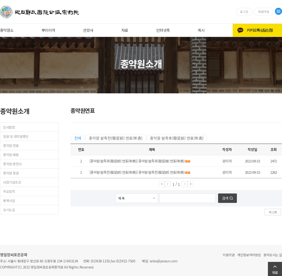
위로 (275, 272)
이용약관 (229, 254)
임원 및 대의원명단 (15, 136)
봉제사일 (9, 200)
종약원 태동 (11, 154)
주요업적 (9, 191)
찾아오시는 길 (272, 254)
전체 (77, 138)
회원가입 (263, 11)
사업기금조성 (12, 182)
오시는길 (9, 209)
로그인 (244, 11)
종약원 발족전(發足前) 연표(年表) (115, 138)
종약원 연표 (11, 145)
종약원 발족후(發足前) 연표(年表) (177, 138)
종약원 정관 (11, 173)
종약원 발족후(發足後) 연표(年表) (161, 160)
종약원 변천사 (12, 164)
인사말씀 (9, 127)
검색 (225, 198)
